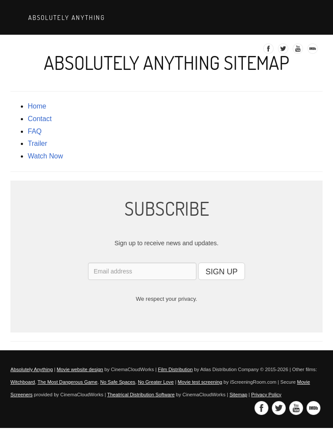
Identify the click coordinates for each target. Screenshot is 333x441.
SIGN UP (222, 271)
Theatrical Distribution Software (140, 394)
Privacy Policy (266, 394)
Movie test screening (200, 382)
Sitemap (238, 394)
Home (37, 106)
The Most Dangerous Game (68, 382)
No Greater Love (156, 382)
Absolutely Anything (65, 17)
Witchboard (22, 382)
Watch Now (45, 156)
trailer (37, 143)
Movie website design (80, 369)
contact (40, 118)
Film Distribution (175, 369)
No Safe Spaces (117, 382)
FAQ (35, 131)
